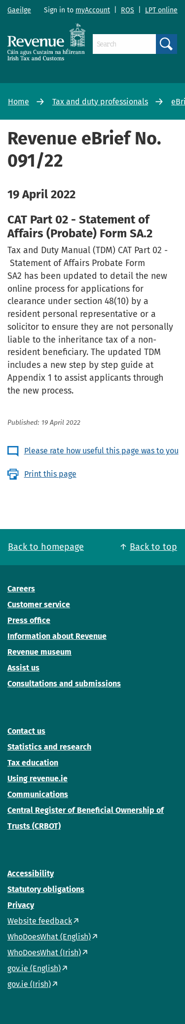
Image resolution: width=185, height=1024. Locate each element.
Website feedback (39, 921)
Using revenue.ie (37, 778)
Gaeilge (19, 10)
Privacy (20, 905)
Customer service (38, 604)
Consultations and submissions (64, 683)
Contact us (26, 731)
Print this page (50, 474)
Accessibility (30, 873)
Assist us (23, 667)
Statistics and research (49, 747)
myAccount (92, 10)
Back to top (153, 546)
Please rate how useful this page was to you (101, 450)
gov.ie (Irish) (29, 984)
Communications (37, 794)
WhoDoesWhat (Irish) (44, 952)
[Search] (124, 44)
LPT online (161, 10)
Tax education (32, 762)
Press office (28, 620)
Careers (21, 588)
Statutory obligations (45, 889)
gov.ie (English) (34, 968)
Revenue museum (39, 652)
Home (18, 101)
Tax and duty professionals (100, 101)
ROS (127, 10)
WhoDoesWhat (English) (49, 936)
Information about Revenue (57, 636)
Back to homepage (46, 546)
